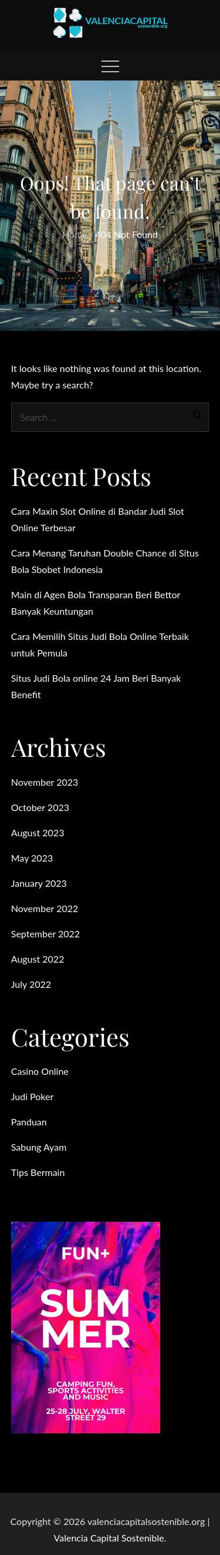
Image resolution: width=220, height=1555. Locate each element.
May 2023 (32, 857)
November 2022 (45, 908)
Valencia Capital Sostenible (109, 1537)
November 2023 (45, 781)
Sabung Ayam (39, 1146)
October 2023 (40, 807)
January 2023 (39, 883)
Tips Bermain (38, 1172)
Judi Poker (32, 1096)
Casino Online (40, 1071)
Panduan (29, 1121)
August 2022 (38, 958)
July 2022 (31, 984)
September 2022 (45, 933)
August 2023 (38, 832)
